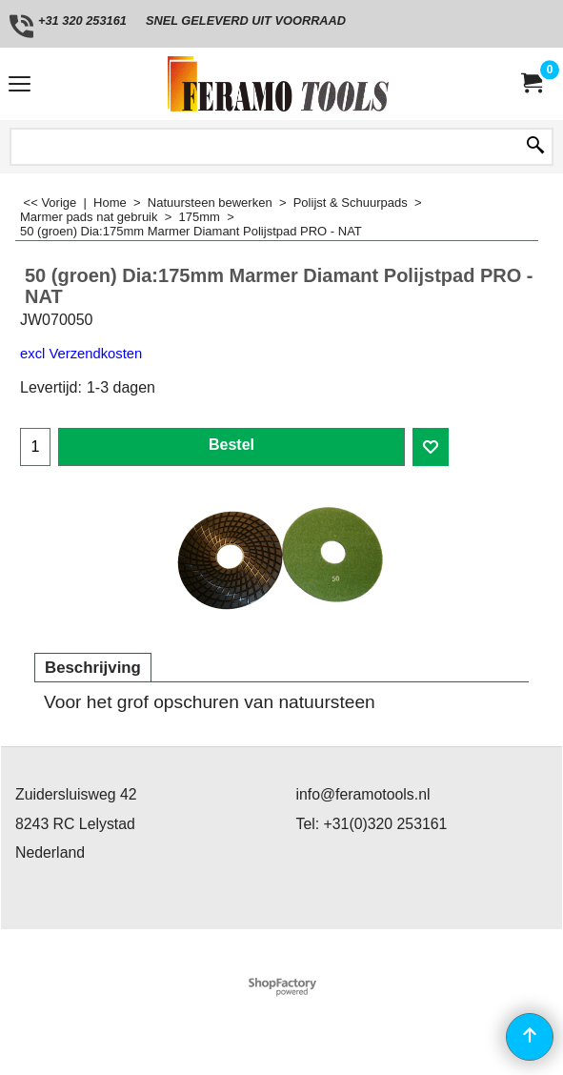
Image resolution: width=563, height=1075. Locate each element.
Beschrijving (93, 668)
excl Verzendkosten (81, 353)
